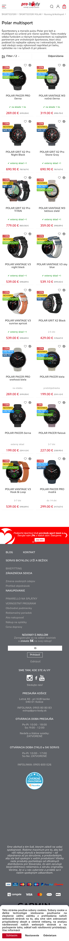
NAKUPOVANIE (15, 591)
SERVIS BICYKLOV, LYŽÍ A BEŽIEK (27, 561)
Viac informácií (11, 930)
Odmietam (49, 935)
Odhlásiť (35, 662)
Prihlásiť (35, 655)
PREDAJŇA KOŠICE (34, 693)
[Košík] (64, 6)
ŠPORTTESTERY (9, 14)
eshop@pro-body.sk (35, 711)
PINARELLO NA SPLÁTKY (21, 599)
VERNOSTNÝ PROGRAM (21, 604)
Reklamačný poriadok (19, 613)
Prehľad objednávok (18, 586)
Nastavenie (32, 935)
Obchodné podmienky (19, 608)
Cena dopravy (14, 627)
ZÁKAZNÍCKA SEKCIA (19, 573)
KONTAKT (29, 552)
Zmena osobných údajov (20, 581)
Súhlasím (11, 935)
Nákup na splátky (16, 622)
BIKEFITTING (14, 569)
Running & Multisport (54, 14)
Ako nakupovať (15, 618)
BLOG (9, 552)
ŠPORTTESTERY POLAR (30, 14)
